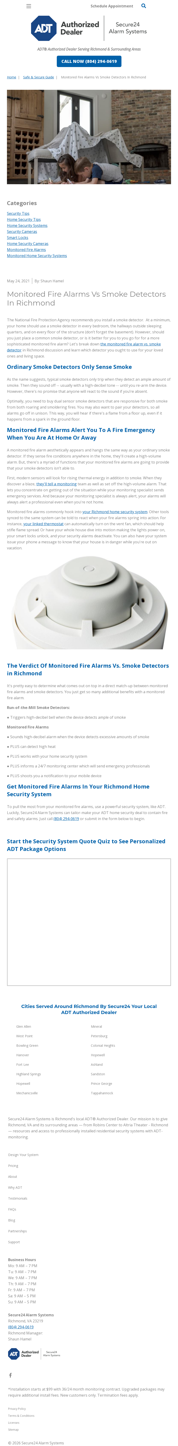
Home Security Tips (24, 219)
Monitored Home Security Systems (37, 255)
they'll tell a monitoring (56, 483)
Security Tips (18, 213)
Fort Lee (22, 1064)
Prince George (101, 1083)
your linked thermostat (43, 523)
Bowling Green (27, 1045)
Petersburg (99, 1036)
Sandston (98, 1074)
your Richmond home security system (115, 511)
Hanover (22, 1055)
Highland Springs (28, 1074)
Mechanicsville (27, 1093)
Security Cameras (22, 231)
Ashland (97, 1064)
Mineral (96, 1026)
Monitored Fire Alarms (26, 249)
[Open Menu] (28, 6)
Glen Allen (23, 1026)
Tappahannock (102, 1093)
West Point (24, 1036)
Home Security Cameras (27, 243)
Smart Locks (17, 237)
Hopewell (98, 1055)
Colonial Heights (103, 1045)
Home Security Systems (27, 225)
